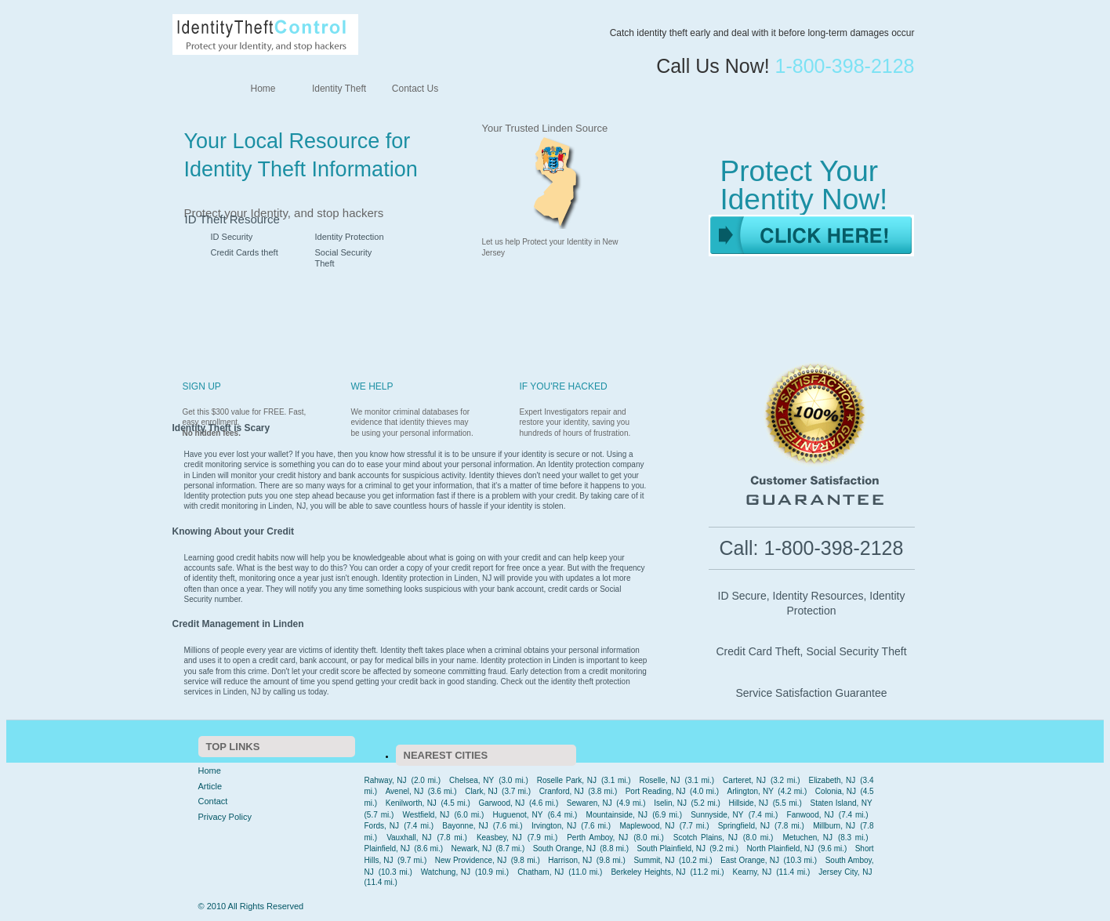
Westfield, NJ (425, 814)
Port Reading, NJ (656, 791)
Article (210, 786)
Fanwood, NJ (810, 814)
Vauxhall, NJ (408, 837)
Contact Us (415, 88)
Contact (213, 801)
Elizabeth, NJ (831, 780)
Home (262, 88)
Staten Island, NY (841, 803)
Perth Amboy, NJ (597, 837)
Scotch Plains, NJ (705, 837)
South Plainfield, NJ (671, 848)
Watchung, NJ (445, 872)
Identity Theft (339, 88)
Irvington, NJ (553, 825)
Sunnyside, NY (717, 814)
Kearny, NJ (752, 872)
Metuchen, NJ (807, 837)
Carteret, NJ (744, 780)
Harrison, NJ (570, 860)
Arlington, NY (750, 791)
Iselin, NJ (670, 803)
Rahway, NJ (386, 780)
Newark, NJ (471, 848)
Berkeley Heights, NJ (648, 872)
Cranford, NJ (561, 791)
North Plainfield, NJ (780, 848)
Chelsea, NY (471, 780)
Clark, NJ (481, 791)
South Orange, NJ (564, 848)
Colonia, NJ (835, 791)
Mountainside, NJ (617, 814)
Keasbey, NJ (499, 837)
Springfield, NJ (744, 825)
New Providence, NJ (470, 860)
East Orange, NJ (749, 860)
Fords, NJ (382, 825)
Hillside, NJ (748, 803)
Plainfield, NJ (388, 848)
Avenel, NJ (405, 791)
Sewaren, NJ (589, 803)
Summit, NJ (653, 860)
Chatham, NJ (540, 872)
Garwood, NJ (501, 803)
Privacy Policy (225, 816)
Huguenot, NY (518, 814)
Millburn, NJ (834, 825)
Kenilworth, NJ (411, 803)
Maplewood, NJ (646, 825)
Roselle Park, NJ (567, 780)
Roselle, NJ (660, 780)
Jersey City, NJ (845, 872)
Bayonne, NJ (465, 825)
